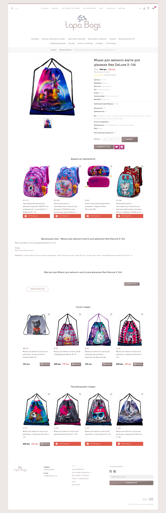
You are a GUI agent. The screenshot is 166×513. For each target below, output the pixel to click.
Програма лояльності (81, 472)
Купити (45, 364)
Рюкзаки (35, 39)
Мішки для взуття (127, 39)
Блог (101, 8)
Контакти (111, 8)
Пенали (112, 39)
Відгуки (121, 8)
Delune (71, 43)
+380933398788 (48, 469)
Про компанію (89, 8)
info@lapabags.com (50, 476)
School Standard (85, 43)
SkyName (99, 43)
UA (140, 8)
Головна (45, 8)
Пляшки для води (58, 43)
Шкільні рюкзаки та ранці (53, 39)
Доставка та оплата (71, 8)
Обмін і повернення (80, 478)
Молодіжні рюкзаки (97, 39)
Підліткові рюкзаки (77, 39)
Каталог (55, 8)
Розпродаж (111, 43)
